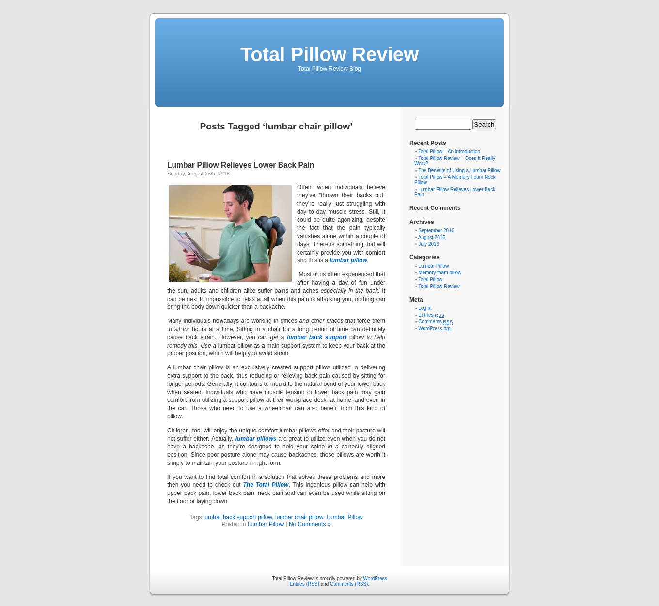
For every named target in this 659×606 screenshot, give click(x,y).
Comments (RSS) (349, 584)
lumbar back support (316, 337)
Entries (431, 315)
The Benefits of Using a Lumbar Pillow (459, 170)
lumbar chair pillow (299, 517)
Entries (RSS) (304, 584)
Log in (424, 308)
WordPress (375, 578)
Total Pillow (430, 279)
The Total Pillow (265, 484)
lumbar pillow (348, 260)
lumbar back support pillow (238, 517)
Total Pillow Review (329, 54)
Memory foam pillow (439, 272)
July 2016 (428, 244)
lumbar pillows (256, 438)
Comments (435, 321)
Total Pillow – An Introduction (449, 151)
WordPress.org (434, 328)
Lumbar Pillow (344, 517)
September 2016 (436, 230)
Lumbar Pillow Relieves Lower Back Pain (240, 165)
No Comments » (310, 524)
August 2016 (431, 237)
